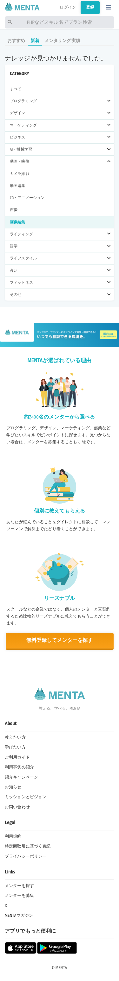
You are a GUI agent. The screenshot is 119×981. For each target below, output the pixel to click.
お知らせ (13, 787)
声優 (13, 210)
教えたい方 (15, 737)
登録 (90, 7)
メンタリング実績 (62, 40)
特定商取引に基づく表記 (27, 846)
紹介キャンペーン (21, 777)
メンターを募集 (19, 895)
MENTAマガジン (19, 915)
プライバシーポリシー (25, 856)
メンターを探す (19, 886)
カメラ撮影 (19, 174)
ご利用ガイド (17, 757)
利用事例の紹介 (19, 767)
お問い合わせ (17, 807)
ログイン (68, 7)
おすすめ (16, 40)
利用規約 (13, 836)
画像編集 (17, 222)
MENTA (61, 967)
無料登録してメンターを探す (59, 640)
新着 (34, 40)
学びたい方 (15, 747)
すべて (15, 89)
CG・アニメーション (27, 198)
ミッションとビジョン (25, 797)
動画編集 (17, 186)
